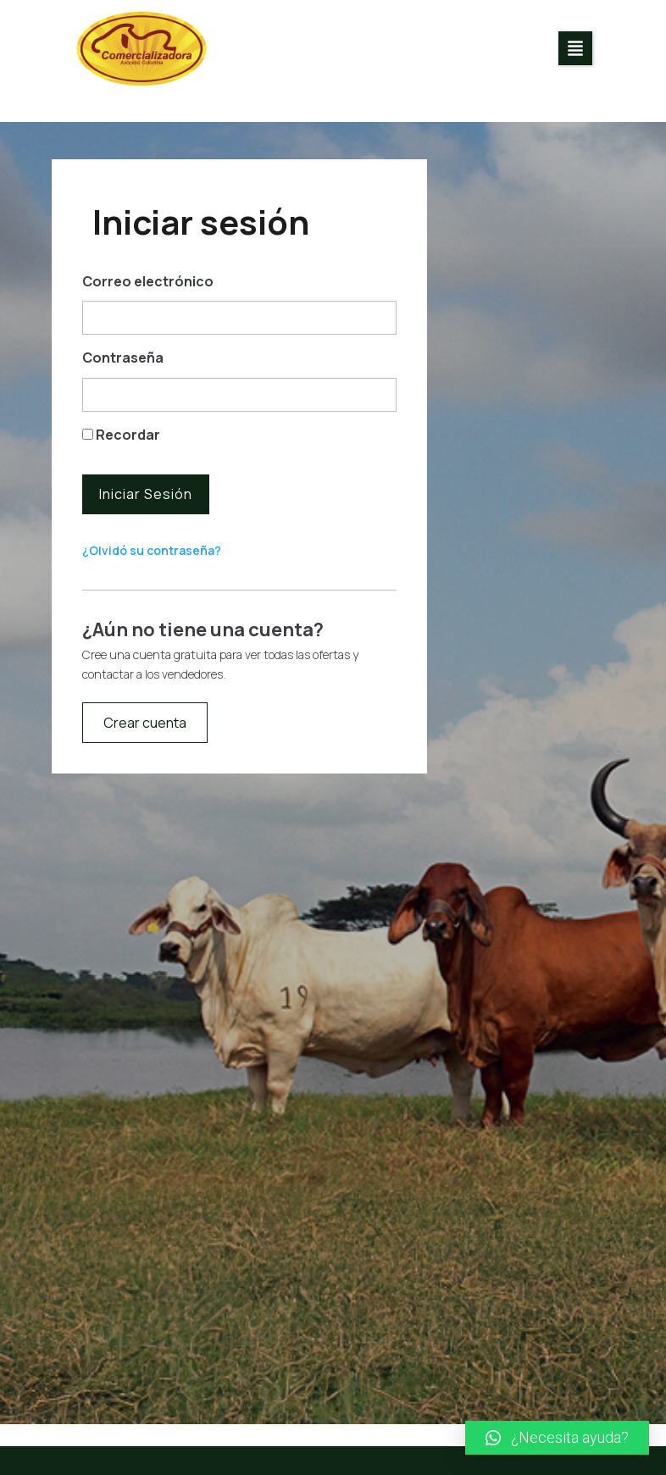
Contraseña (123, 357)
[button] (575, 48)
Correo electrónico (148, 281)
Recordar (121, 434)
